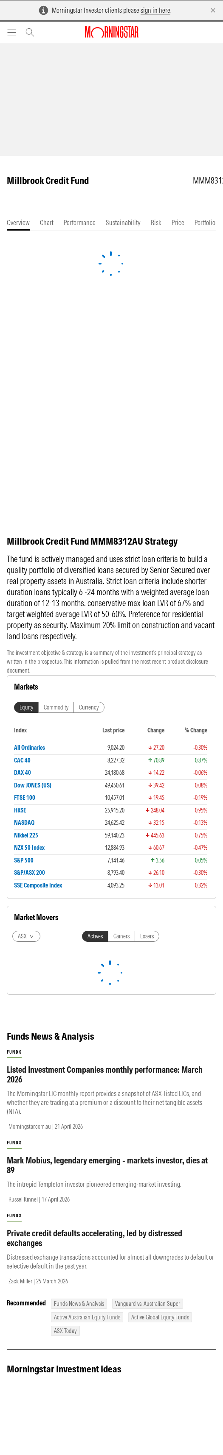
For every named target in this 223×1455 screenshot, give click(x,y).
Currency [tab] (89, 707)
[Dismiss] (213, 10)
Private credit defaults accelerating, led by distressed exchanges (94, 1238)
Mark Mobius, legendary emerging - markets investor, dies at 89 (107, 1165)
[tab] (18, 223)
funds (14, 1052)
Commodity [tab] (56, 707)
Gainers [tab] (121, 936)
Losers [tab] (147, 936)
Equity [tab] (26, 707)
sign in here (155, 10)
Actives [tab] (95, 936)
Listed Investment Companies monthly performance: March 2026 (105, 1074)
